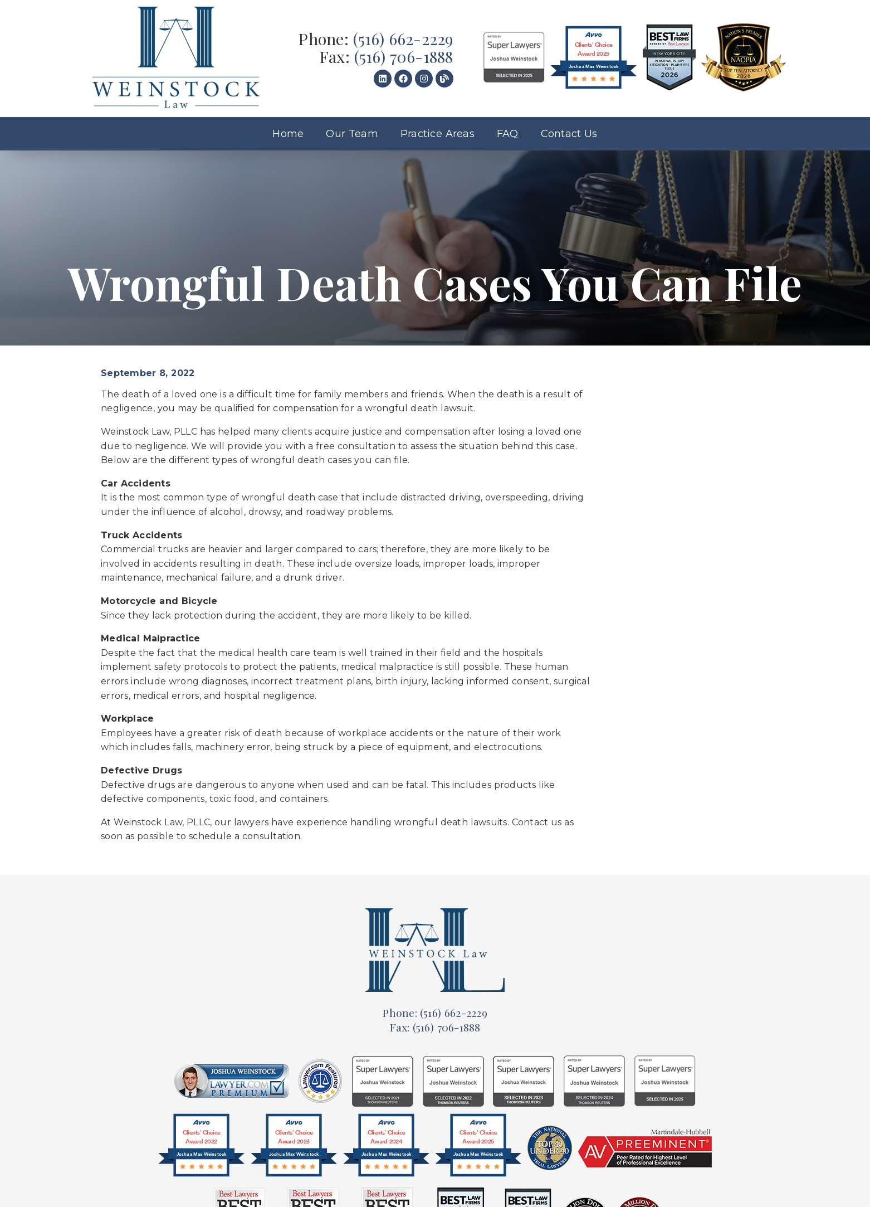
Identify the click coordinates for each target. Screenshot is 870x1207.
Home (288, 134)
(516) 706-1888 (403, 56)
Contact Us (569, 134)
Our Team (352, 134)
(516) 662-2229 (403, 38)
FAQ (508, 134)
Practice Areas (437, 134)
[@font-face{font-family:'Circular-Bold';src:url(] (201, 1148)
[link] (176, 58)
